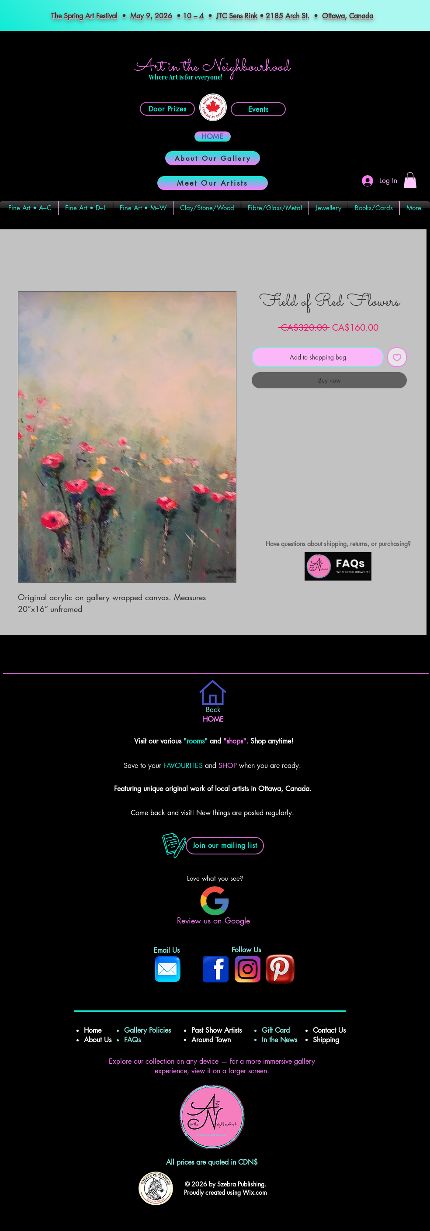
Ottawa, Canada (348, 16)
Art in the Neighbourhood (212, 67)
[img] (338, 579)
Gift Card (276, 1030)
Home (94, 1030)
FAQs (135, 1039)
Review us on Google (215, 920)
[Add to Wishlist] (397, 357)
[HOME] (212, 136)
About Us (97, 1039)
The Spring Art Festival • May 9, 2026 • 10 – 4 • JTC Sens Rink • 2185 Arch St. (180, 16)
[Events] (258, 109)
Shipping (327, 1039)
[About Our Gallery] (212, 158)
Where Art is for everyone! (185, 77)
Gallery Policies (147, 1030)
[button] (410, 180)
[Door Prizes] (167, 109)
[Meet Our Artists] (212, 183)
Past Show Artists (216, 1030)
